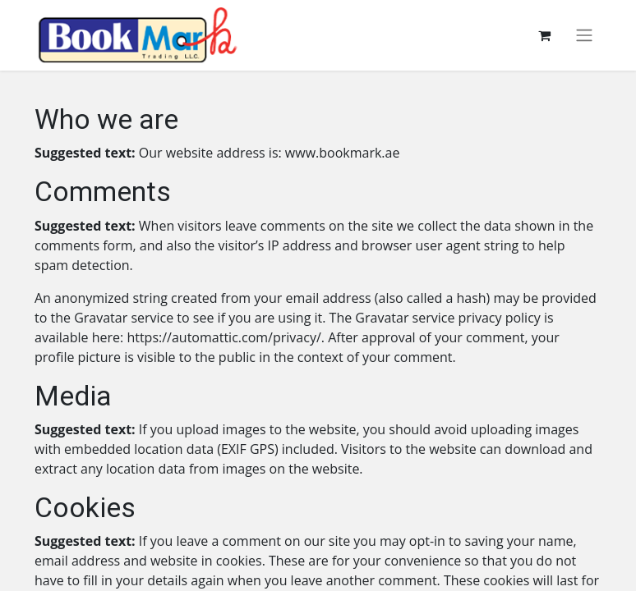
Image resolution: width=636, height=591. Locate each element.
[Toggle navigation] (584, 35)
